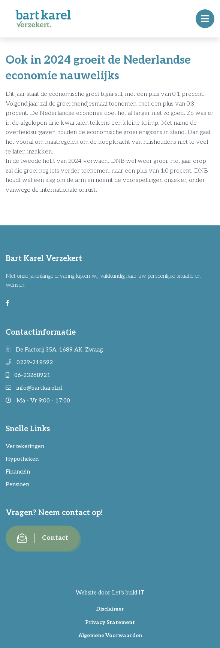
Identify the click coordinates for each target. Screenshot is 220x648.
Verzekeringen (25, 446)
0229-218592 (29, 362)
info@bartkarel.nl (34, 387)
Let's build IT (128, 592)
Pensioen (17, 484)
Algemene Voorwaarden (110, 635)
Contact (42, 538)
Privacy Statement (110, 622)
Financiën (18, 471)
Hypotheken (22, 459)
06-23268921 (28, 375)
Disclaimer (110, 609)
